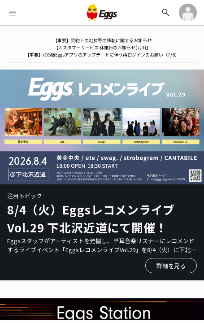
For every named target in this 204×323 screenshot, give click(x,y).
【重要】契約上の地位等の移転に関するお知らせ (102, 40)
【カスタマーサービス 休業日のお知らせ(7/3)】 (102, 47)
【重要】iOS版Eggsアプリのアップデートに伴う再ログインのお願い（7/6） (102, 54)
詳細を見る (171, 266)
